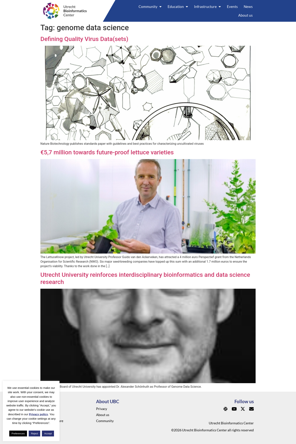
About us (245, 15)
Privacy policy (38, 414)
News (248, 6)
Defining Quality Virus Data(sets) (84, 39)
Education (178, 6)
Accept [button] (48, 433)
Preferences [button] (18, 433)
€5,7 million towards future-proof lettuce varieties (107, 152)
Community (150, 6)
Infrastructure (207, 6)
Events (232, 6)
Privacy (101, 409)
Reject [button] (34, 433)
